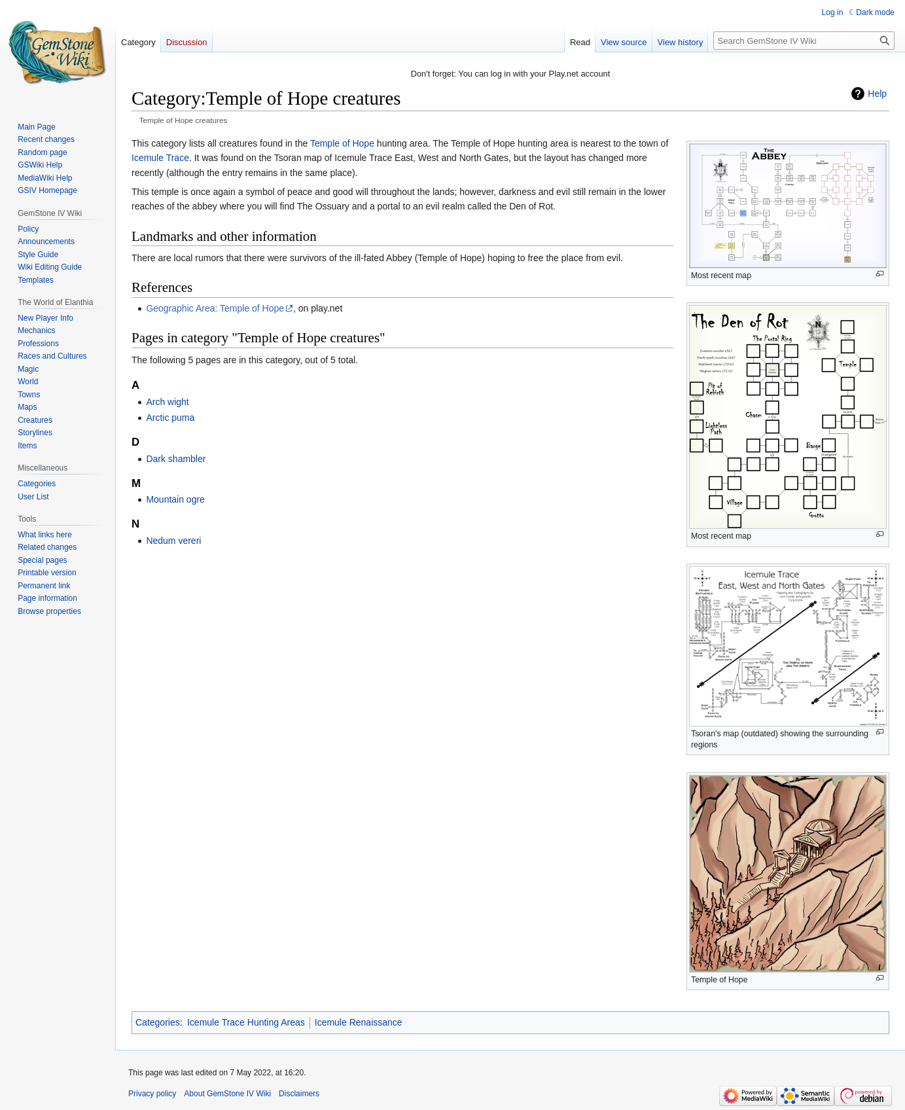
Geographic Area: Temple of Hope (215, 308)
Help (877, 93)
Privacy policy (152, 1093)
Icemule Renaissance (358, 1022)
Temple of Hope (342, 143)
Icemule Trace (160, 157)
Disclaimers (299, 1093)
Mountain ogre (175, 499)
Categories (157, 1022)
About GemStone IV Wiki (227, 1093)
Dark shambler (175, 459)
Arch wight (167, 402)
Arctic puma (170, 417)
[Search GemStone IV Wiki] (804, 40)
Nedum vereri (173, 540)
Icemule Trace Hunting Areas (246, 1022)
